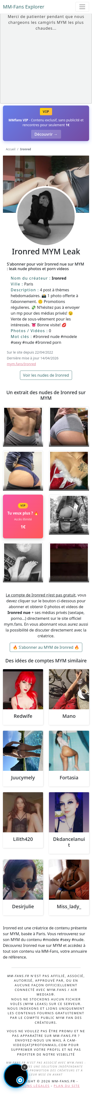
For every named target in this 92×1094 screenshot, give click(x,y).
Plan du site (67, 1086)
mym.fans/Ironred (21, 364)
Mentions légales (31, 1086)
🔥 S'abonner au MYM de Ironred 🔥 (46, 647)
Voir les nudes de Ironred (46, 375)
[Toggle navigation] (82, 7)
